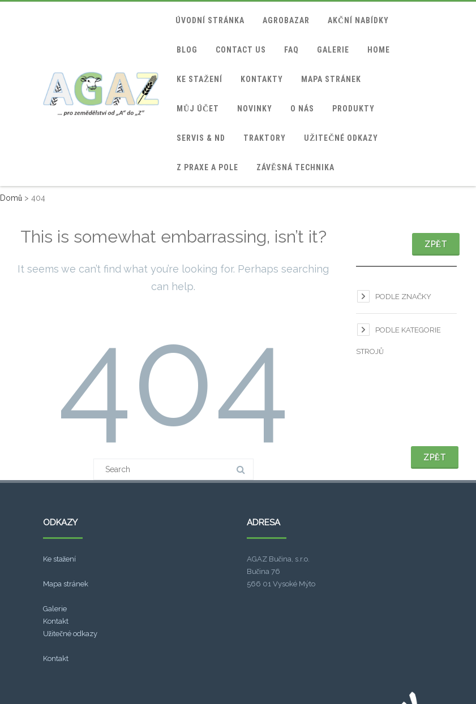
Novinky (254, 108)
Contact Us (241, 49)
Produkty (353, 108)
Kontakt (55, 621)
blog (187, 49)
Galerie (333, 49)
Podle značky (403, 296)
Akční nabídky (358, 20)
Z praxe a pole (207, 167)
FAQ (291, 49)
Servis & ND (201, 137)
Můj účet (198, 108)
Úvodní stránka (210, 20)
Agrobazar (286, 20)
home (378, 49)
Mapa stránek (331, 79)
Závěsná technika (295, 167)
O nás (302, 108)
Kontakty (262, 79)
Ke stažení (199, 79)
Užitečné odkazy (341, 137)
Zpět (435, 244)
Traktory (264, 137)
